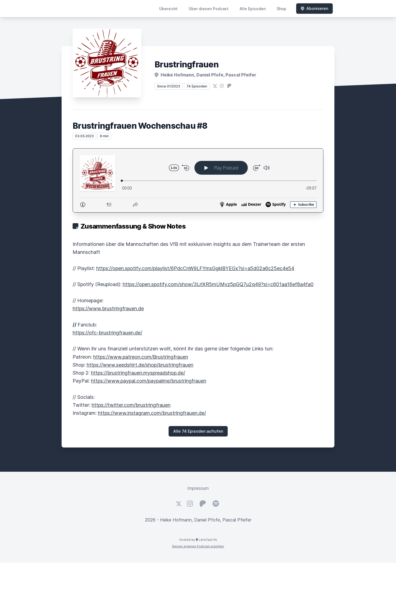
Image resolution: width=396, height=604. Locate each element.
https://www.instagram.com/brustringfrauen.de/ (152, 413)
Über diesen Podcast (209, 8)
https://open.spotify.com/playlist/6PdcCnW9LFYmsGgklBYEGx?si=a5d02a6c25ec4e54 (195, 268)
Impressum (198, 488)
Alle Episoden (253, 8)
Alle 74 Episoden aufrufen (198, 431)
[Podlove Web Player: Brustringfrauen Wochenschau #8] (198, 180)
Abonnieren (314, 8)
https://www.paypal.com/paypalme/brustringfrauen (148, 381)
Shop (281, 8)
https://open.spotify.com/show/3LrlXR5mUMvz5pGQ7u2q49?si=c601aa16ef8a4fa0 (218, 284)
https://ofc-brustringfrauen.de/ (107, 333)
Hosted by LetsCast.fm (198, 540)
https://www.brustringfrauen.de (108, 308)
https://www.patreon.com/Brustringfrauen (140, 357)
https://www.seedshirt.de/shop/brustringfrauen (140, 365)
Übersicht (168, 8)
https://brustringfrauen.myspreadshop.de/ (138, 373)
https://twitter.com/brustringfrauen (131, 405)
